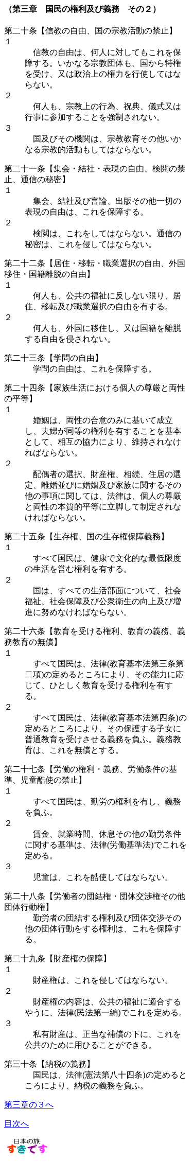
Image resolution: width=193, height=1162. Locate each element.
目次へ (16, 1123)
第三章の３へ (29, 1104)
